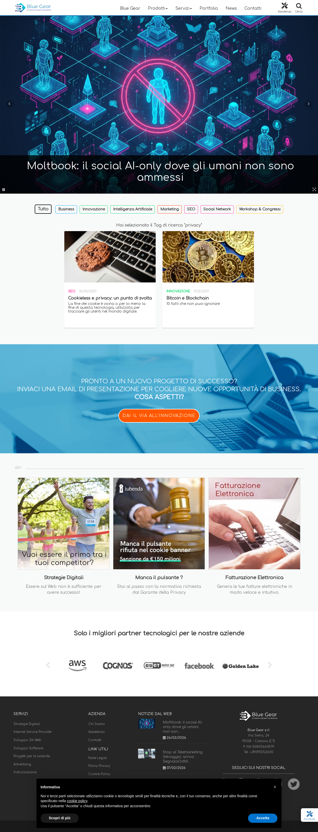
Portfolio (209, 8)
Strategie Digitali (27, 724)
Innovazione (93, 209)
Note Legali (97, 758)
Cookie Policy (99, 774)
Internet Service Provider (33, 732)
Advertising (22, 764)
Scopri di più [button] (59, 818)
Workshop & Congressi (259, 209)
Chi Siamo (96, 724)
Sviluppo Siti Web (27, 740)
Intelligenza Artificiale (132, 209)
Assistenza (96, 732)
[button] (275, 787)
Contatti (252, 8)
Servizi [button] (183, 8)
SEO (191, 209)
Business (66, 209)
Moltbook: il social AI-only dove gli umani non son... (183, 726)
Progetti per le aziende (32, 756)
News (231, 8)
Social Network (217, 209)
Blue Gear (130, 8)
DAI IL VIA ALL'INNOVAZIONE (159, 415)
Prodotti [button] (158, 8)
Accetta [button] (262, 818)
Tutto (43, 209)
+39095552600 (261, 752)
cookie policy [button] (77, 801)
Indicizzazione (25, 772)
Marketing (169, 209)
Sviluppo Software (28, 748)
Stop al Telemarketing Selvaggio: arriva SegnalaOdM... (183, 756)
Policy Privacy (99, 766)
